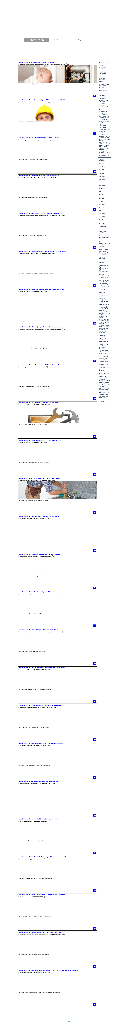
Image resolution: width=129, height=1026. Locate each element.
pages (104, 338)
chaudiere (101, 389)
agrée (107, 396)
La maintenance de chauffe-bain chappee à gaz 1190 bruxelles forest (40, 440)
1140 (105, 286)
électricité (101, 320)
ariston (106, 358)
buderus (106, 329)
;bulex (108, 275)
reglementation (103, 313)
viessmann (102, 363)
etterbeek (104, 331)
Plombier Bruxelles (103, 126)
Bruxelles (101, 340)
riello (106, 351)
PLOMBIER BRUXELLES (55, 215)
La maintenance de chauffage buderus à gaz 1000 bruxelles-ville (39, 175)
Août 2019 (102, 188)
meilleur (107, 325)
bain (106, 394)
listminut (107, 361)
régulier (101, 317)
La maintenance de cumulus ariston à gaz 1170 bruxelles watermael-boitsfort (43, 100)
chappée (101, 316)
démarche (105, 282)
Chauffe (101, 295)
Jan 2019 (101, 210)
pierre (104, 314)
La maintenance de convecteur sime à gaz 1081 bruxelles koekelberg (40, 365)
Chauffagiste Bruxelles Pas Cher (57, 64)
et (108, 382)
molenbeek (102, 292)
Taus (107, 311)
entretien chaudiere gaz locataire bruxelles (104, 67)
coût (106, 389)
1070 (100, 314)
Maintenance (102, 335)
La (108, 286)
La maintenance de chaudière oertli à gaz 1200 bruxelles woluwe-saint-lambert (43, 251)
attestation (101, 297)
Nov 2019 (102, 179)
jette (103, 300)
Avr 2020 (101, 163)
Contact (91, 40)
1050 (100, 375)
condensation (105, 388)
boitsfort (101, 391)
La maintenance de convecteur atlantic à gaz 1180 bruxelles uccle (39, 137)
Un (109, 328)
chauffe (104, 375)
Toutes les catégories (102, 257)
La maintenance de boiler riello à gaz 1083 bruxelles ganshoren (38, 629)
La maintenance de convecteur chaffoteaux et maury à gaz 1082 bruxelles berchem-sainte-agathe (49, 970)
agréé (106, 268)
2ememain (101, 271)
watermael (102, 347)
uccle (104, 343)
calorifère (104, 283)
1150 (107, 279)
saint (105, 381)
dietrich (101, 381)
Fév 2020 (101, 170)
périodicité (101, 323)
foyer (107, 344)
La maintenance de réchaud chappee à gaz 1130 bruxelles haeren (39, 781)
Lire (95, 96)
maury (104, 397)
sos (100, 306)
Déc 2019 (102, 176)
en (107, 341)
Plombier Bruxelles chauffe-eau (104, 145)
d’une (104, 332)
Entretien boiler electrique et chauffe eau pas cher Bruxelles (34, 64)
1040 (104, 322)
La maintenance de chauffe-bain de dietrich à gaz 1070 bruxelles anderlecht (42, 857)
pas (104, 288)
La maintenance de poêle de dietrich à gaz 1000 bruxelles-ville (38, 819)
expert (104, 386)
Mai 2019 (101, 198)
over (100, 346)
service (101, 353)
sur (108, 360)
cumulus (101, 337)
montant (106, 265)
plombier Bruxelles (102, 104)
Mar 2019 (102, 204)
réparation (101, 303)
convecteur (102, 372)
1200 (100, 282)
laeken (105, 267)
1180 (105, 316)
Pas (107, 301)
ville (109, 384)
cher (106, 271)
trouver (101, 376)
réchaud (107, 280)
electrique (101, 291)
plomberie (101, 268)
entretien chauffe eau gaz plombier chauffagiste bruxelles (33, 594)
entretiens (107, 340)
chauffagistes (102, 319)
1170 (108, 381)
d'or (108, 392)
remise (107, 364)
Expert (100, 267)
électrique (101, 272)
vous (104, 294)
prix (109, 304)
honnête (101, 275)
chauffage (101, 361)
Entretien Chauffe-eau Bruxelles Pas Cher (29, 707)
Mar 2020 (102, 167)
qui (105, 353)
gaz (100, 386)
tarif (109, 283)
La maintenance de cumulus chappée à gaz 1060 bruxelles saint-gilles (40, 932)
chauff (100, 332)
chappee (105, 277)
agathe (107, 350)
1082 (105, 378)
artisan (101, 341)
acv (109, 369)
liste (100, 309)
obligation (101, 274)
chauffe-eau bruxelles (25, 291)
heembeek (101, 365)
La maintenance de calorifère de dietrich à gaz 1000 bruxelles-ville (39, 554)
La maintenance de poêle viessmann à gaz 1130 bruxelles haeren (39, 516)
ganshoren (102, 369)
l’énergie (101, 286)
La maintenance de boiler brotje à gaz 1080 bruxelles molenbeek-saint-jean (42, 327)
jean (100, 388)
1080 (109, 313)
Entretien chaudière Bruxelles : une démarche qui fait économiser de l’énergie (104, 110)
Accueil (56, 40)
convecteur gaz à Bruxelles (26, 140)
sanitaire (101, 355)
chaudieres (102, 298)
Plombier (101, 379)
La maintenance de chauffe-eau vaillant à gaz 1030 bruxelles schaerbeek (41, 289)
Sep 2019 (102, 185)
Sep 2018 (102, 223)
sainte (100, 356)
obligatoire (104, 270)
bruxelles (103, 384)
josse (100, 360)
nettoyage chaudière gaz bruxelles (103, 79)
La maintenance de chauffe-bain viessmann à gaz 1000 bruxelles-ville (40, 705)
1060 (104, 376)
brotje (100, 397)
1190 (100, 307)
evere (100, 326)
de (103, 394)
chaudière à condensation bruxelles (103, 73)
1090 (100, 394)
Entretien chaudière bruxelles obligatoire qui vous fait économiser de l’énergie (104, 140)
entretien (101, 358)
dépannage (105, 306)
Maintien (101, 265)
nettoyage (101, 351)
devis (106, 303)
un (109, 282)
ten (103, 304)
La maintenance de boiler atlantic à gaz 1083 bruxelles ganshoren (39, 213)
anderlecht (102, 328)
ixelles (100, 322)
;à (105, 274)
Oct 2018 (101, 220)
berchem (101, 310)
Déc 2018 (102, 213)
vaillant (101, 288)
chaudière (101, 364)
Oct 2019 (101, 182)
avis (107, 298)
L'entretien (102, 344)
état (108, 285)
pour (100, 331)
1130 (105, 285)
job (105, 320)
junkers (101, 334)
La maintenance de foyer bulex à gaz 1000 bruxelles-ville (36, 62)
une (105, 275)
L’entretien (102, 367)
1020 (106, 297)
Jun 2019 (101, 195)
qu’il (100, 270)
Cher (103, 309)
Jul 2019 (101, 192)
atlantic (106, 295)
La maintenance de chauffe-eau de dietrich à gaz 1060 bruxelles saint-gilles (42, 894)
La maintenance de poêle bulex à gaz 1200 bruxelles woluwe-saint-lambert (42, 667)
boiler (103, 301)
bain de (107, 291)
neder (100, 370)
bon (106, 300)
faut (100, 280)
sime (100, 300)
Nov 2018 (102, 217)
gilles (108, 343)
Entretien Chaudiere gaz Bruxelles (28, 177)
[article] (57, 79)
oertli (106, 382)
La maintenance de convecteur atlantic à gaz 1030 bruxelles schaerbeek (41, 743)
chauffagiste (102, 289)
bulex (104, 341)
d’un (107, 292)
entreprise (101, 350)
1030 (100, 301)
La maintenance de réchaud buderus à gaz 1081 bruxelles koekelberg (40, 478)
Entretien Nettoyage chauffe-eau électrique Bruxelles (104, 95)
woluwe (101, 329)
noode (100, 294)
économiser (102, 373)
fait (107, 386)
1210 (105, 360)
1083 (107, 373)
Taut (106, 328)
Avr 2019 (101, 201)
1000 (104, 370)
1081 (100, 283)
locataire (106, 355)
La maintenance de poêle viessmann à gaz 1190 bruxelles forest (38, 402)
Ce (106, 304)
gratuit (107, 367)
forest (100, 338)
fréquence (105, 326)
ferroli (108, 322)
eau (102, 277)
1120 (106, 309)
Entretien (104, 346)
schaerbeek (102, 279)
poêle (100, 304)
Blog (79, 40)
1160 (108, 320)
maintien (101, 378)
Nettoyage (101, 325)
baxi (103, 280)
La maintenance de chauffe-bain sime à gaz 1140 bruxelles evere (39, 592)
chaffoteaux (102, 396)
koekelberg (105, 307)
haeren (108, 319)
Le (106, 369)
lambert (107, 272)
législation (107, 337)
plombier (106, 357)
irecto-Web (70, 1021)
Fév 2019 (101, 207)
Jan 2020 (101, 173)
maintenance (102, 392)
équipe (101, 285)
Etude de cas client (104, 116)
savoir (100, 343)
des (105, 379)
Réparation (102, 349)
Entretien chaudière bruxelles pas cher (29, 253)
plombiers (101, 382)
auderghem (102, 311)
